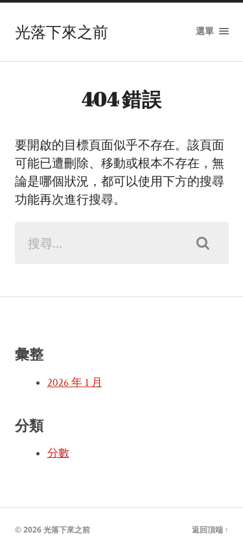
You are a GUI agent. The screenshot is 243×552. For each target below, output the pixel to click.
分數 (58, 453)
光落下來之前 (61, 31)
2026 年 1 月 (74, 383)
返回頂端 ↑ (210, 529)
